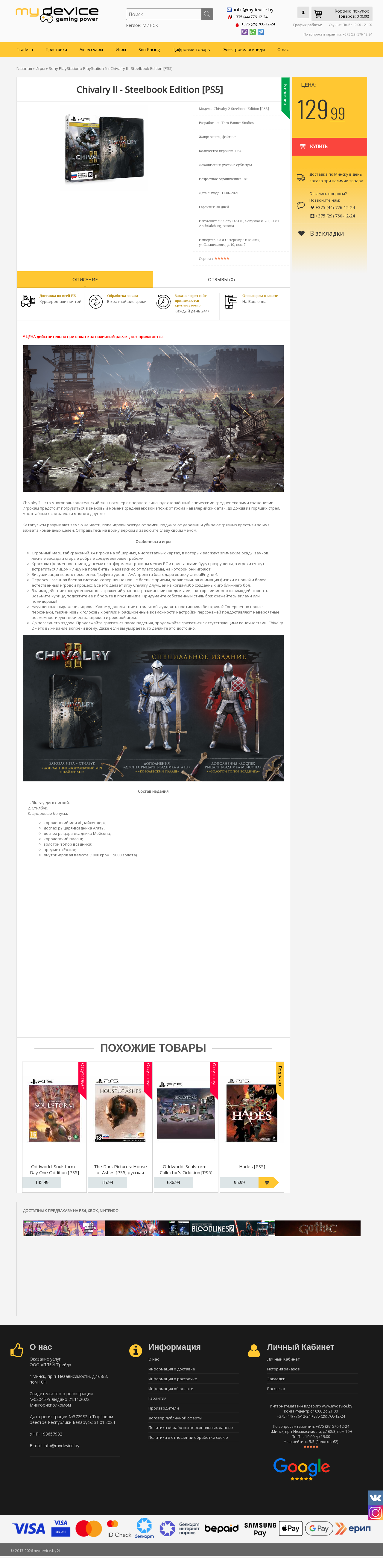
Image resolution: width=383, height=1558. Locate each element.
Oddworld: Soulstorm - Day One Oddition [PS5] (54, 1168)
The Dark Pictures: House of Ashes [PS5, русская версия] (120, 1171)
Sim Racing (149, 48)
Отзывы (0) (221, 278)
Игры (120, 48)
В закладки (321, 232)
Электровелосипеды (244, 48)
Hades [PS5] (252, 1165)
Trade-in (25, 48)
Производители (163, 1410)
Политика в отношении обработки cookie (188, 1441)
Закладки (276, 1379)
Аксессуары (91, 48)
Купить (313, 142)
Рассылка (276, 1389)
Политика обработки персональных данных (190, 1431)
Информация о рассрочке (172, 1379)
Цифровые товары (191, 48)
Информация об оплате (170, 1389)
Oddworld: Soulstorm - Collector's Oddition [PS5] (186, 1168)
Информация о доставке (171, 1368)
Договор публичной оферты (175, 1421)
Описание (85, 278)
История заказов (283, 1368)
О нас (283, 48)
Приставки (56, 48)
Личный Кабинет (283, 1358)
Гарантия (157, 1400)
